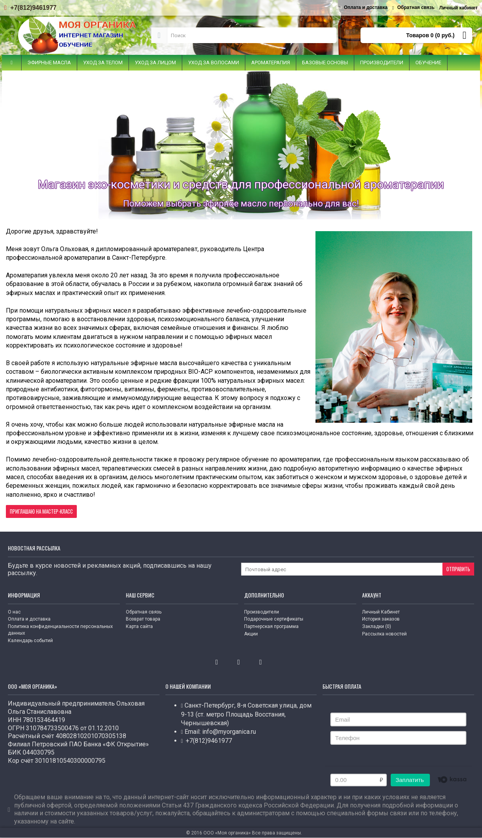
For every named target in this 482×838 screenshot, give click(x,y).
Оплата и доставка (29, 619)
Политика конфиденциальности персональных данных (60, 630)
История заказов (381, 619)
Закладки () (376, 626)
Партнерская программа (271, 626)
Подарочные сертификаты (273, 619)
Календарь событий (30, 640)
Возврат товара (143, 619)
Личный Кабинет (381, 612)
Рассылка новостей (384, 634)
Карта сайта (139, 626)
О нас (14, 612)
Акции (251, 634)
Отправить (458, 569)
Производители (261, 612)
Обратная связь (143, 612)
